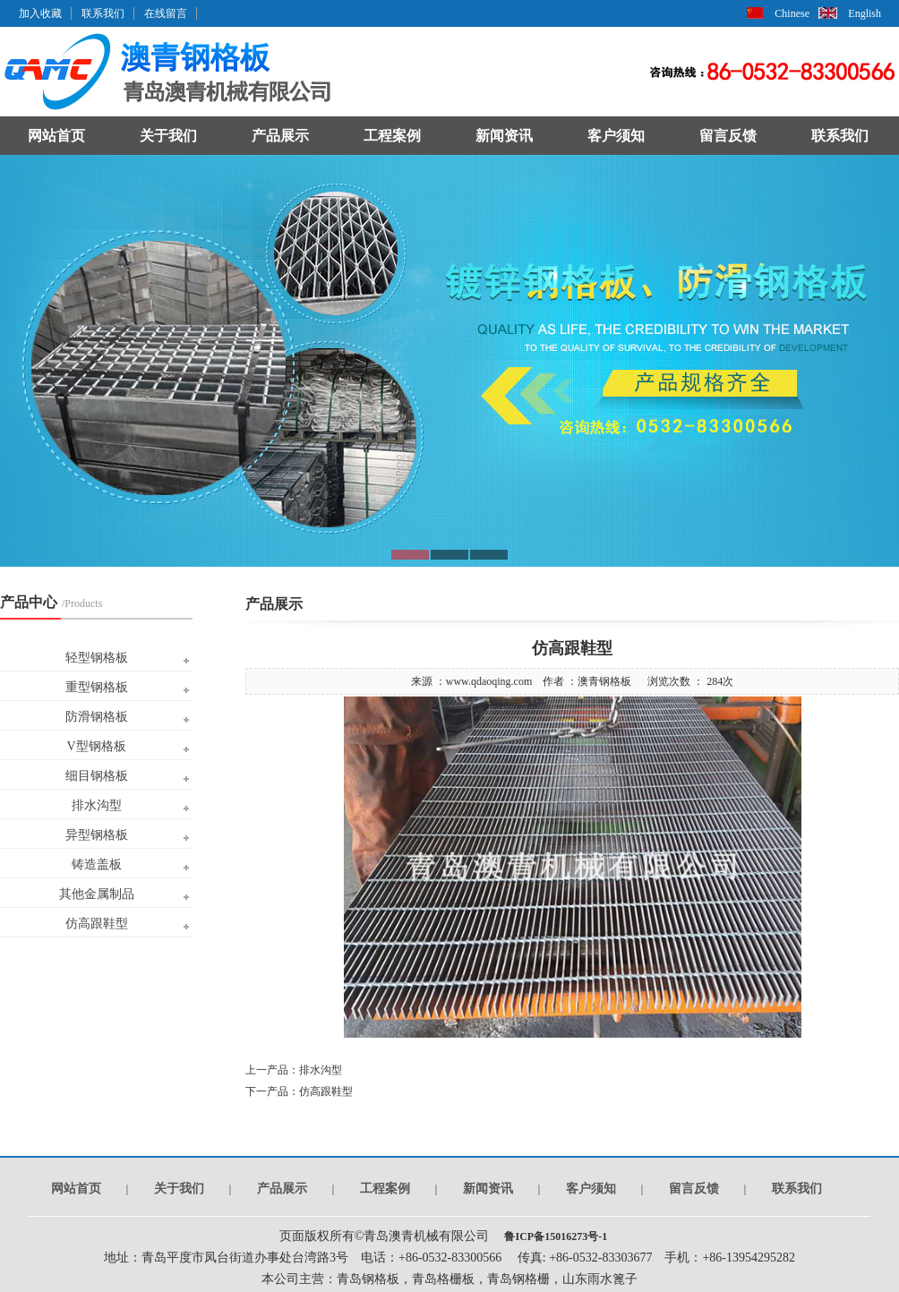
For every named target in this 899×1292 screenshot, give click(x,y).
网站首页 (56, 135)
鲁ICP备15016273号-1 (554, 1236)
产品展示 (280, 135)
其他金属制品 (96, 894)
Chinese (792, 13)
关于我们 (168, 135)
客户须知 (616, 135)
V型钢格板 (95, 746)
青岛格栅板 (443, 1279)
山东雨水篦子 (600, 1279)
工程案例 (392, 135)
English (864, 13)
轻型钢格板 (96, 657)
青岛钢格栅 (518, 1279)
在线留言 (165, 13)
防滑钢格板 (96, 716)
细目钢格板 (96, 776)
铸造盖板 (97, 864)
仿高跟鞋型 (96, 923)
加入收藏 (40, 13)
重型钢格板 (96, 687)
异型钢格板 (96, 835)
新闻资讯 (504, 135)
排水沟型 (97, 805)
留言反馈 (728, 135)
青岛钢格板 (368, 1279)
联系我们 (102, 13)
